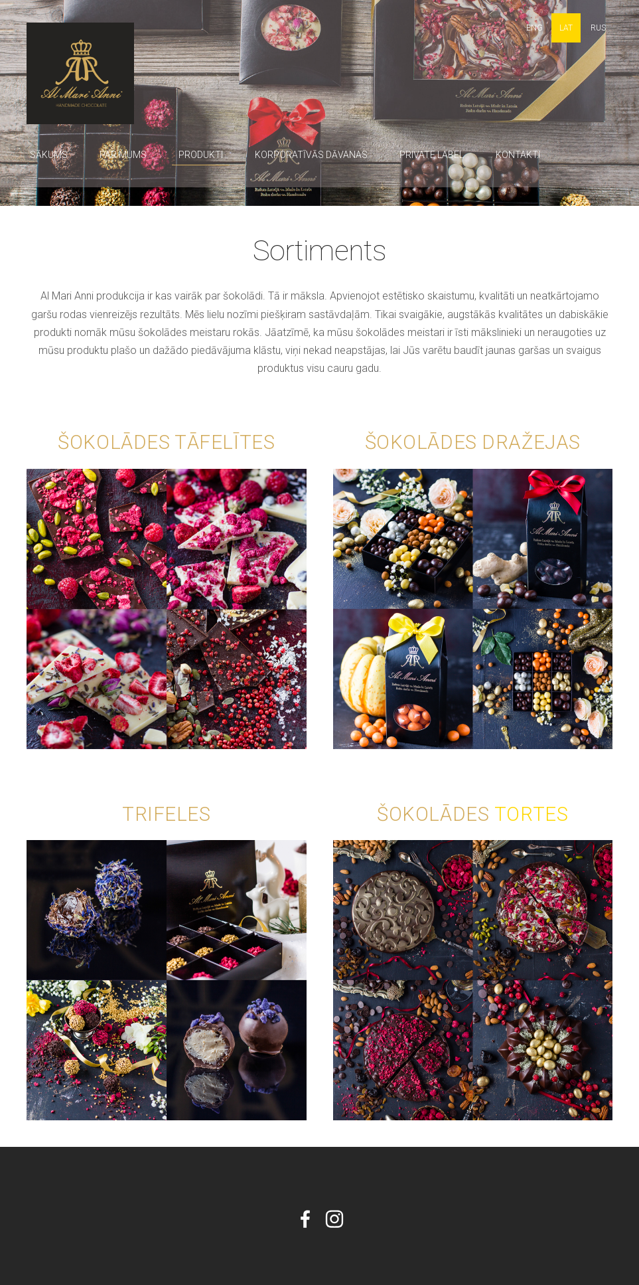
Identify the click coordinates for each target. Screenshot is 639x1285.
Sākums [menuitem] (49, 154)
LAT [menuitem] (566, 28)
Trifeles (166, 814)
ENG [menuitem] (534, 28)
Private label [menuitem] (431, 154)
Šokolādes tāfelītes (166, 442)
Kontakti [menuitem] (518, 154)
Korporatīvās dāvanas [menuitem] (311, 154)
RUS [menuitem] (598, 28)
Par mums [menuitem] (123, 154)
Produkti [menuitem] (200, 154)
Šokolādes (435, 814)
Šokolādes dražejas (473, 442)
